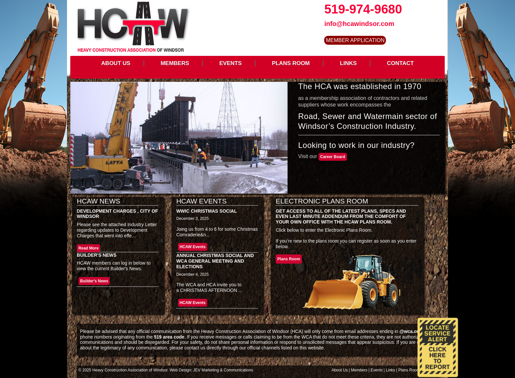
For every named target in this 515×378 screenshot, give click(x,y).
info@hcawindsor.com (359, 23)
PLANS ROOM (291, 63)
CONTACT (400, 63)
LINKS (348, 63)
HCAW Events (201, 201)
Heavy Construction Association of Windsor (130, 370)
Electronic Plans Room (322, 201)
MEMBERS (175, 63)
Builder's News (97, 255)
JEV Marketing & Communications (223, 370)
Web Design (180, 370)
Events (376, 370)
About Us (339, 370)
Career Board (332, 156)
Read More (88, 248)
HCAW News (98, 201)
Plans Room (288, 259)
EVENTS (230, 63)
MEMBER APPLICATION (355, 40)
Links (390, 370)
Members (359, 370)
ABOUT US (115, 63)
